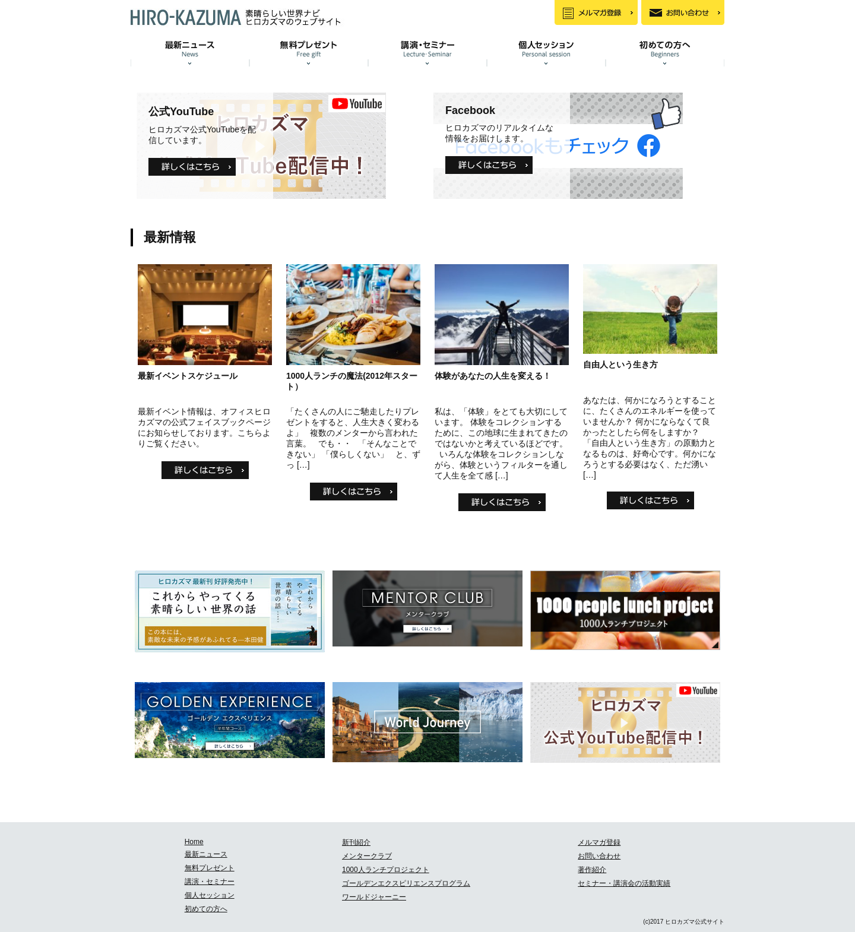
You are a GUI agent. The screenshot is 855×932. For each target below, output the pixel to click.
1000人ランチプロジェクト (385, 870)
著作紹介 (592, 870)
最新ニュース (206, 854)
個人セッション (210, 895)
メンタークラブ (367, 856)
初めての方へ (206, 909)
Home (194, 842)
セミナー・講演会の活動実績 (624, 883)
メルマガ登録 (599, 842)
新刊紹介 (356, 842)
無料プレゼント (210, 868)
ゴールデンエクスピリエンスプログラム (406, 883)
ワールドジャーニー (374, 897)
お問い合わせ (599, 856)
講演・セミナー (210, 881)
